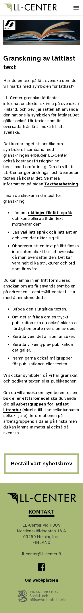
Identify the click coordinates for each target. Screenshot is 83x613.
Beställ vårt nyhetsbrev (41, 463)
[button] (76, 7)
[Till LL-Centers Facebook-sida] (41, 568)
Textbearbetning (61, 184)
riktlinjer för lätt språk (50, 212)
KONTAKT (41, 511)
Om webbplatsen (41, 580)
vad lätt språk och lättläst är (49, 232)
